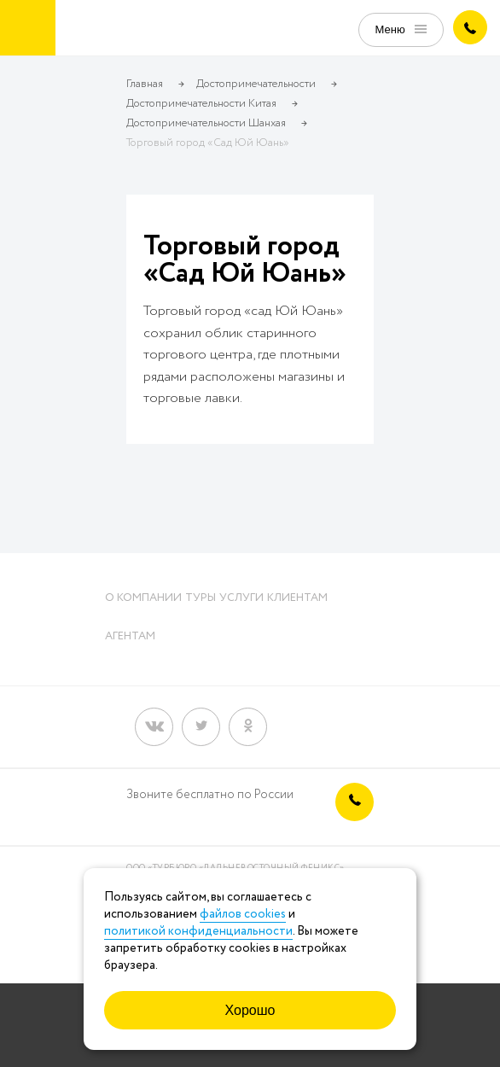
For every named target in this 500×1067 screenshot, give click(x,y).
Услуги (241, 598)
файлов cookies (243, 914)
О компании (143, 598)
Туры (200, 598)
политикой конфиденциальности (198, 931)
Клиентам (297, 598)
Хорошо (250, 1010)
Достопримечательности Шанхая (206, 123)
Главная (144, 84)
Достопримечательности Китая (201, 104)
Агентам (130, 636)
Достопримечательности (256, 84)
